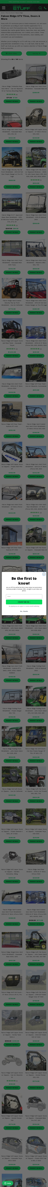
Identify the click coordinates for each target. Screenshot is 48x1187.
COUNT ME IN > (24, 602)
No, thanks (24, 611)
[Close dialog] (43, 574)
